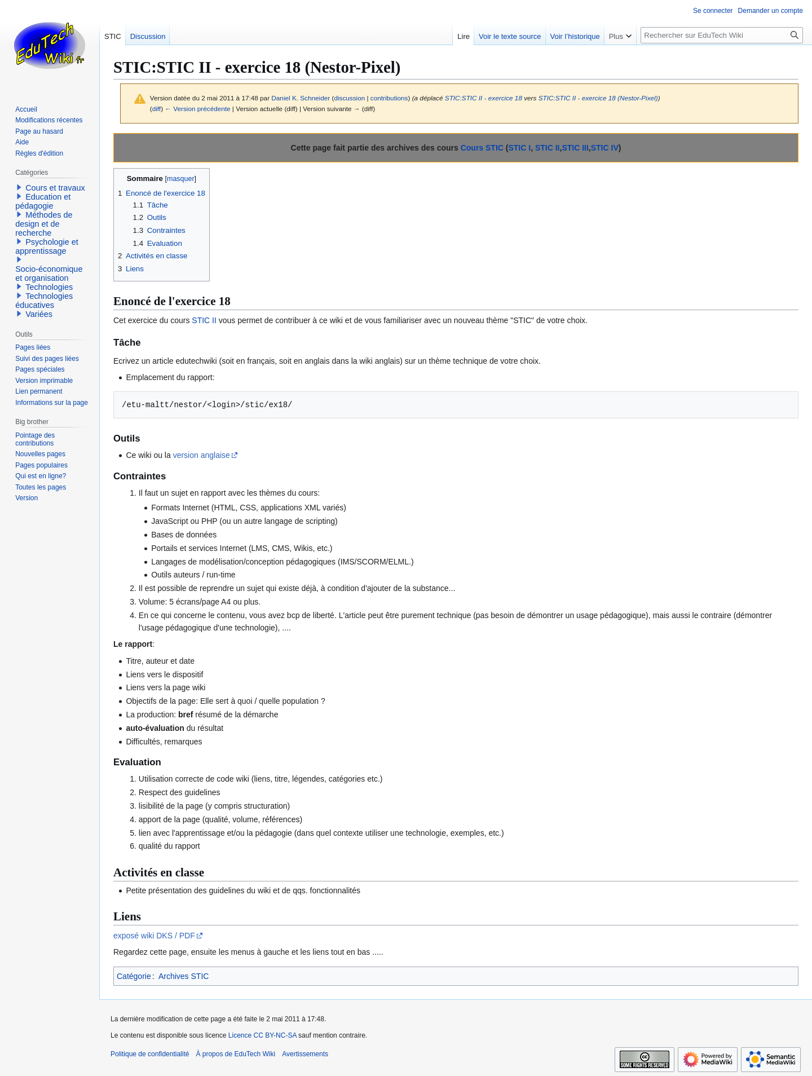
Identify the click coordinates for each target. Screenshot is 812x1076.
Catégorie (134, 976)
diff (156, 108)
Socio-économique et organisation (48, 273)
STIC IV (605, 147)
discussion (349, 98)
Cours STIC (482, 147)
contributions (389, 98)
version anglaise (201, 455)
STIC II (547, 147)
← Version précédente (197, 108)
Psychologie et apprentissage (46, 246)
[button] (19, 187)
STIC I (519, 147)
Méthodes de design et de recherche (43, 223)
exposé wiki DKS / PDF (154, 935)
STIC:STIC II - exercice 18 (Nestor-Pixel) (598, 98)
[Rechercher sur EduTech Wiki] (722, 35)
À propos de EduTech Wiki (235, 1054)
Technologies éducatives (44, 301)
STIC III (575, 147)
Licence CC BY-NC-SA (262, 1035)
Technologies (49, 287)
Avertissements (305, 1054)
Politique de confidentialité (150, 1054)
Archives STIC (183, 976)
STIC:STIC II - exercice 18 (483, 98)
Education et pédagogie (42, 201)
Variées (38, 314)
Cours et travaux (55, 187)
